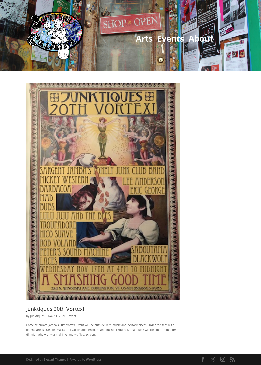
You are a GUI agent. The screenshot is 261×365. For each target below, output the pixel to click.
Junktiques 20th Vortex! (55, 308)
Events (170, 39)
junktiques (37, 316)
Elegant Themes (55, 359)
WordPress (93, 359)
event (72, 316)
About (201, 39)
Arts (144, 39)
